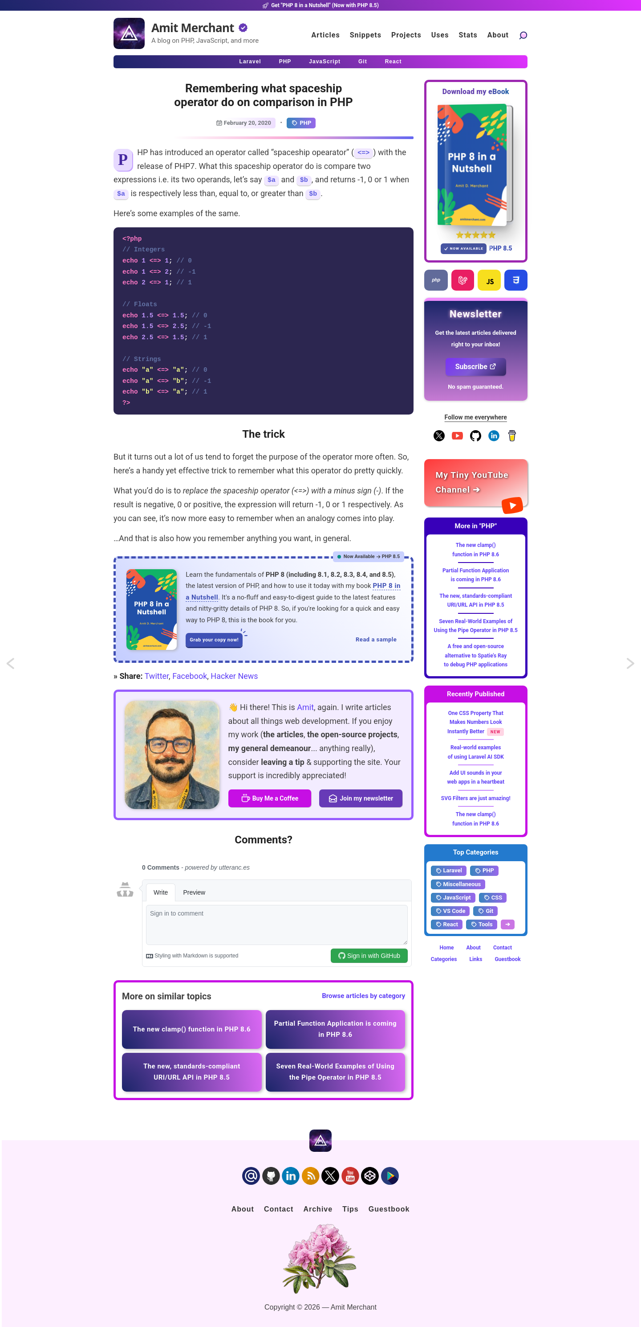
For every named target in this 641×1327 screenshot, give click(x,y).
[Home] (129, 33)
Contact (502, 948)
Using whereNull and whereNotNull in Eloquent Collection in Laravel (18, 667)
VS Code (450, 911)
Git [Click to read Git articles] (362, 61)
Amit (305, 707)
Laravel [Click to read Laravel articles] (250, 61)
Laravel (448, 870)
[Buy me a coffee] (512, 439)
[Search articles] (523, 35)
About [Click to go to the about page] (498, 35)
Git (485, 911)
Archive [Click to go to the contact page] (318, 1209)
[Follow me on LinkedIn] (493, 439)
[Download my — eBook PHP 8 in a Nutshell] (476, 165)
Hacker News (234, 676)
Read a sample (376, 639)
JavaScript (453, 897)
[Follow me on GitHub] (475, 439)
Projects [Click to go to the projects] (406, 35)
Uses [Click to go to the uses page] (440, 35)
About (474, 948)
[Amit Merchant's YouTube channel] (476, 482)
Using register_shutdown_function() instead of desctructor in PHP (631, 667)
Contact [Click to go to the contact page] (279, 1209)
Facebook (189, 676)
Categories (444, 959)
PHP (301, 123)
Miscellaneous (458, 884)
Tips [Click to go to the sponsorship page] (350, 1209)
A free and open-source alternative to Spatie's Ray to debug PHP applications (475, 655)
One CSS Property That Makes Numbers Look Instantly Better (475, 722)
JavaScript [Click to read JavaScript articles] (325, 61)
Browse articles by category (363, 996)
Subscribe (475, 366)
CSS (493, 897)
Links (475, 959)
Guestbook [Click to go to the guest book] (389, 1209)
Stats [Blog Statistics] (467, 35)
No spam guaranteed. (475, 386)
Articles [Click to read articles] (326, 35)
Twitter (157, 676)
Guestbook (507, 959)
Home (446, 948)
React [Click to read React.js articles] (393, 61)
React (446, 924)
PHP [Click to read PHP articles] (285, 61)
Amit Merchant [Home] (192, 28)
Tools (482, 924)
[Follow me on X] (439, 439)
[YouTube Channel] (457, 439)
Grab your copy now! (216, 638)
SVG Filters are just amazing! (476, 798)
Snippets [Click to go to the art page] (365, 35)
